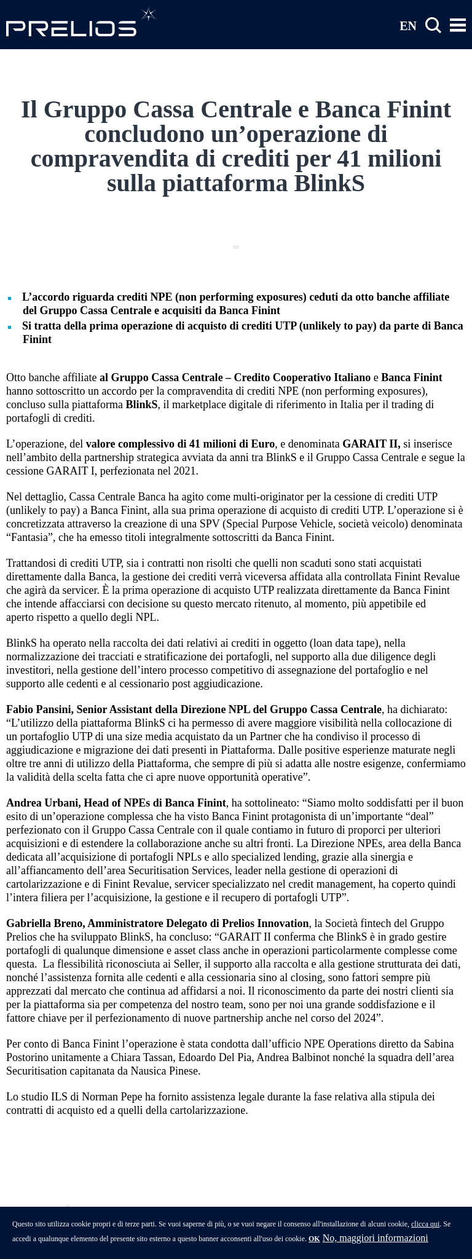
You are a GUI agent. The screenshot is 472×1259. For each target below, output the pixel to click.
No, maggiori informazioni (375, 1241)
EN (408, 25)
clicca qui (425, 1227)
